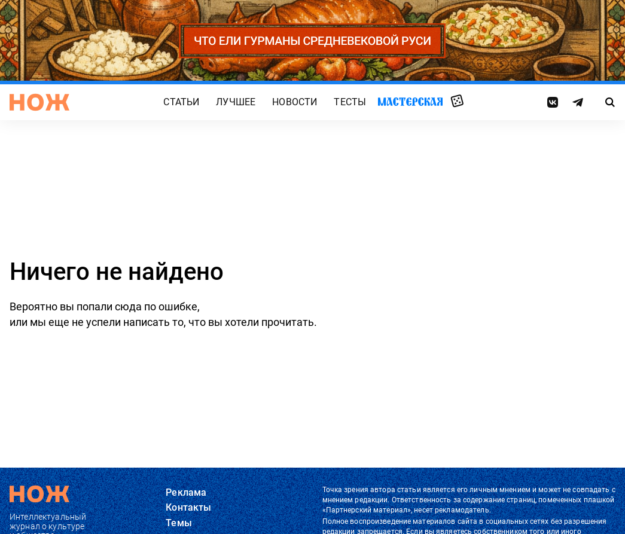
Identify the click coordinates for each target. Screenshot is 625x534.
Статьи (181, 102)
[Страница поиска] (610, 102)
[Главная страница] (39, 102)
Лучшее (235, 102)
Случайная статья (457, 101)
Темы (179, 523)
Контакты (188, 507)
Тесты (350, 102)
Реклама (186, 492)
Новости (294, 102)
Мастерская (410, 101)
